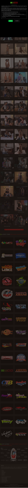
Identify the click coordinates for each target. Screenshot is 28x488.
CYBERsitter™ (2, 10)
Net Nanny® (5, 10)
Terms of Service (9, 15)
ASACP (10, 10)
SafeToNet (8, 10)
